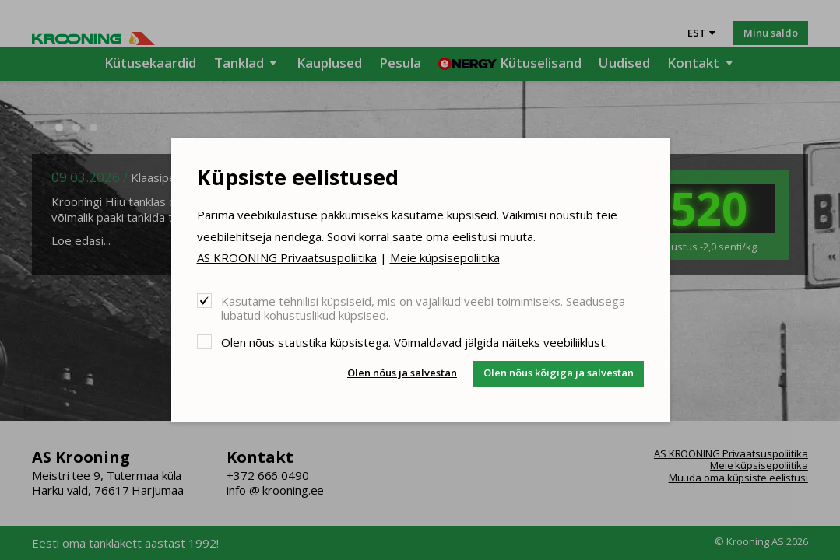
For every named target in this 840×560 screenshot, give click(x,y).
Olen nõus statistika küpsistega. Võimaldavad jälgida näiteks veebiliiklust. (414, 341)
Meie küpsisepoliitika (445, 257)
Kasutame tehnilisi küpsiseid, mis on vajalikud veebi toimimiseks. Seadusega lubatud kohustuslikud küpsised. (423, 307)
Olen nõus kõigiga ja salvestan (558, 373)
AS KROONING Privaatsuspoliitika (287, 257)
